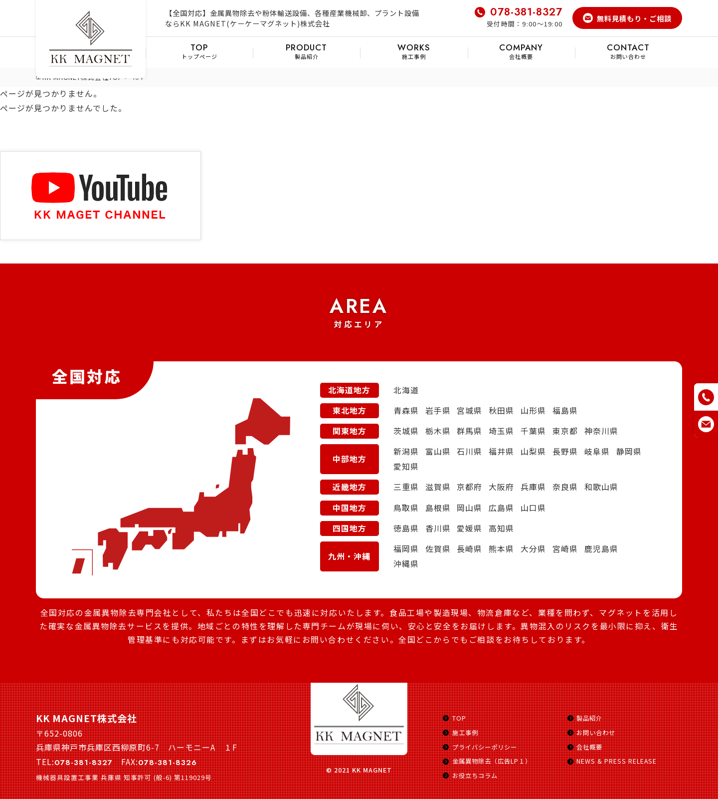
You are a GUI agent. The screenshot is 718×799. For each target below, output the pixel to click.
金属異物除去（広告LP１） (494, 761)
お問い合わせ (628, 51)
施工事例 (413, 51)
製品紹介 (306, 51)
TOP (459, 718)
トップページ (199, 51)
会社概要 (521, 51)
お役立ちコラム (476, 775)
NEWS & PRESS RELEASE (617, 761)
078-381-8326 (169, 763)
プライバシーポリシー (487, 747)
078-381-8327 (525, 12)
